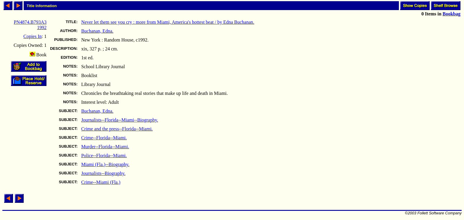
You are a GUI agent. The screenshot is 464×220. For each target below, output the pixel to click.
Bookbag (451, 13)
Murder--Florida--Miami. (105, 146)
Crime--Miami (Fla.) (100, 182)
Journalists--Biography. (103, 173)
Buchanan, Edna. (97, 31)
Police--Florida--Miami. (104, 155)
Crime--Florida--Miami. (104, 137)
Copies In (32, 36)
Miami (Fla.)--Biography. (105, 164)
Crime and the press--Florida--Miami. (117, 128)
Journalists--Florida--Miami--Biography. (119, 119)
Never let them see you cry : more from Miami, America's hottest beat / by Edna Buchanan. (167, 22)
